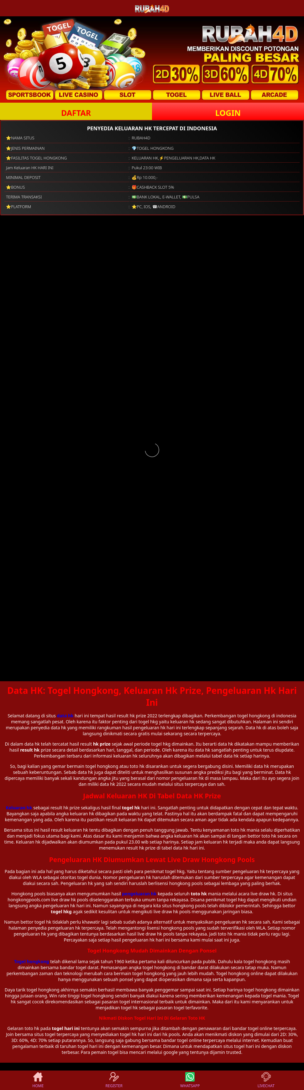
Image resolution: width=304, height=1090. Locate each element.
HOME (38, 1080)
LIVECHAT (266, 1080)
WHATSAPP (190, 1080)
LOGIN (228, 112)
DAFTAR (76, 112)
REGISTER (114, 1080)
